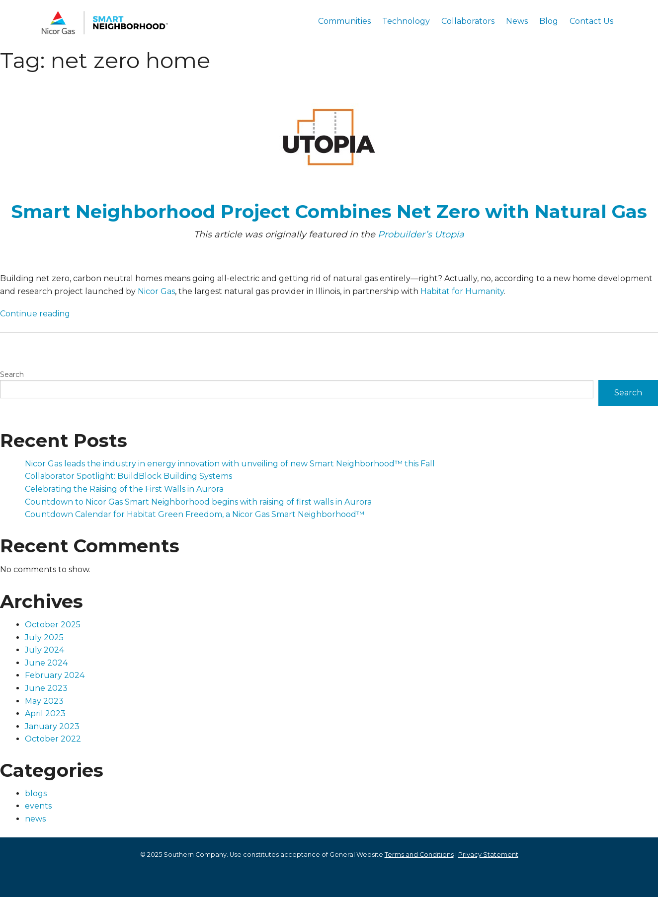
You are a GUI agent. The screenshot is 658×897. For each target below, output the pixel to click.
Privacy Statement (488, 854)
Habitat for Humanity (462, 291)
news (35, 818)
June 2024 (46, 663)
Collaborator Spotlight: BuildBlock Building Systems (128, 476)
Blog (548, 21)
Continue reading (35, 313)
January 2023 (52, 726)
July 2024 (44, 650)
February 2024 (54, 675)
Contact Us (591, 21)
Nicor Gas (156, 291)
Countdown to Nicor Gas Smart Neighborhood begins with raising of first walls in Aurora (198, 502)
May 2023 (44, 701)
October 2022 (53, 739)
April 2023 (45, 713)
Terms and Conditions (419, 854)
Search (12, 374)
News (517, 21)
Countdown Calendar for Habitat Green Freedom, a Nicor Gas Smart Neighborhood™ (194, 514)
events (38, 806)
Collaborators (467, 21)
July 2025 (44, 637)
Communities (344, 21)
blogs (36, 793)
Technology (406, 21)
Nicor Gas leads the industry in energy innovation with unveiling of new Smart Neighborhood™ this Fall (230, 463)
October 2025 (53, 624)
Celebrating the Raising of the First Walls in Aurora (124, 489)
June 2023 (46, 688)
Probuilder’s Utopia (419, 234)
